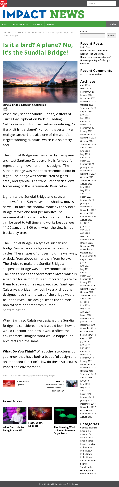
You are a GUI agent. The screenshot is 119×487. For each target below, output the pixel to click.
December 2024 (87, 134)
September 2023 (88, 180)
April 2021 (85, 272)
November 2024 (88, 137)
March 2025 (86, 124)
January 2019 (86, 361)
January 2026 (86, 95)
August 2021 (86, 259)
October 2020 (86, 292)
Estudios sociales (88, 444)
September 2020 (88, 295)
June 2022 (85, 226)
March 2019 (86, 354)
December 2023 (87, 170)
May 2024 (85, 154)
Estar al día (85, 430)
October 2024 (86, 141)
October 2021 (86, 252)
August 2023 (86, 183)
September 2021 (88, 256)
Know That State (88, 460)
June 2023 (85, 187)
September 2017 (88, 413)
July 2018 (84, 380)
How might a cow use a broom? (95, 57)
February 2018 (87, 397)
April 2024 (85, 157)
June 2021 (85, 265)
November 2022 (88, 210)
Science (36, 24)
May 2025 (85, 118)
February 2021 (87, 279)
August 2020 (86, 298)
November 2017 (88, 407)
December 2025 (87, 98)
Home (5, 24)
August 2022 (86, 219)
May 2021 (85, 269)
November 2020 (88, 288)
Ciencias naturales (88, 427)
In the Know (86, 447)
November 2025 (88, 101)
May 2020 (85, 308)
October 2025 (86, 104)
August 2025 (86, 111)
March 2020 (86, 315)
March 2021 (86, 275)
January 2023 (86, 203)
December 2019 (87, 324)
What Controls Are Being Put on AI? (14, 429)
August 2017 (86, 416)
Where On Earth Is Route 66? (94, 50)
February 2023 (87, 200)
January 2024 (86, 167)
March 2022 (86, 236)
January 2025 (86, 131)
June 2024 (85, 150)
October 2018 (86, 371)
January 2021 (86, 282)
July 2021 (84, 262)
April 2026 (85, 85)
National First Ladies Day (92, 53)
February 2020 (87, 318)
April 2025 (85, 121)
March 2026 (86, 88)
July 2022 (84, 223)
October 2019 (86, 331)
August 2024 (86, 147)
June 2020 (85, 305)
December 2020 (87, 285)
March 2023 (86, 196)
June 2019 (85, 344)
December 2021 (87, 246)
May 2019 (85, 347)
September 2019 (88, 334)
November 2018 (88, 367)
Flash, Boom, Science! (35, 424)
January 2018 (86, 400)
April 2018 (85, 390)
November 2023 (88, 173)
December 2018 (87, 364)
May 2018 (85, 387)
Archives (51, 24)
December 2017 (87, 403)
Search (83, 31)
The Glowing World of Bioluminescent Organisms (65, 430)
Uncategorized (87, 470)
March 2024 (86, 160)
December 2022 (87, 206)
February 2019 (87, 357)
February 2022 (87, 239)
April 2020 (85, 311)
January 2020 (86, 321)
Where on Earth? (88, 473)
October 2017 (86, 410)
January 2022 (86, 242)
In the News (86, 454)
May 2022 (85, 229)
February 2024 (87, 164)
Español (112, 24)
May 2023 (85, 190)
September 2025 (88, 108)
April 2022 (85, 232)
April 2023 (85, 193)
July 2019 (84, 341)
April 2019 (85, 351)
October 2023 (86, 177)
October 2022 (86, 213)
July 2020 (84, 302)
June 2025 (85, 114)
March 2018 (86, 394)
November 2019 (88, 328)
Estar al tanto (86, 437)
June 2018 (85, 384)
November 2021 (88, 249)
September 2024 (88, 144)
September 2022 (88, 216)
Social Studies (19, 24)
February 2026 (87, 91)
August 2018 (86, 377)
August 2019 (86, 338)
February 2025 (87, 127)
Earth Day (85, 47)
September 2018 (88, 374)
